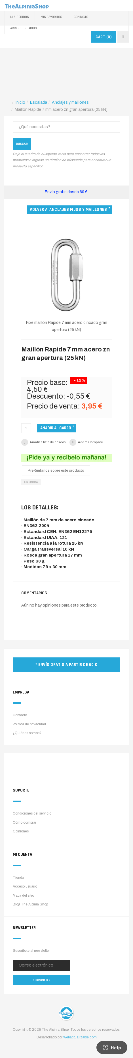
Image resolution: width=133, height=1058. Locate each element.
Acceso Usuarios (23, 28)
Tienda (18, 878)
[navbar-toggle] (123, 37)
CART (104, 36)
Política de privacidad (29, 724)
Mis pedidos (19, 17)
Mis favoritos (51, 17)
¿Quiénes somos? (27, 733)
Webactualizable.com (80, 1037)
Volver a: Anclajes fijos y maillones (68, 209)
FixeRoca (31, 482)
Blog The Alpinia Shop (30, 904)
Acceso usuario (25, 886)
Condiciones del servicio (32, 813)
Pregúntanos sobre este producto (56, 470)
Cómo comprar (24, 822)
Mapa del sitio (23, 895)
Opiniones (21, 831)
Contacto (81, 17)
